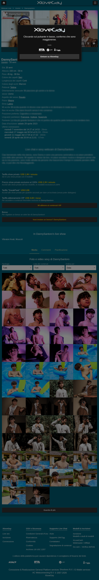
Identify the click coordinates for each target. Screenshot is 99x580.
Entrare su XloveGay (49, 57)
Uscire (49, 45)
